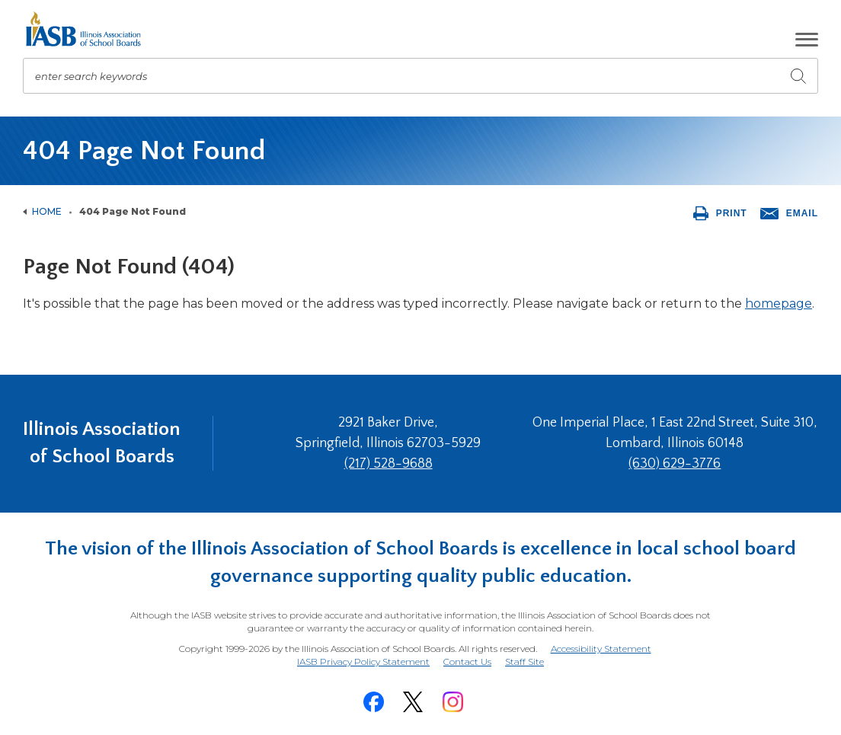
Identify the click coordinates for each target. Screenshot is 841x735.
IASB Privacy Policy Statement (363, 661)
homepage (778, 303)
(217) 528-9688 (388, 463)
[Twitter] (413, 702)
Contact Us (467, 661)
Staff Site (524, 662)
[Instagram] (452, 702)
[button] (806, 39)
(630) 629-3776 (674, 463)
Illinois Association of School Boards (102, 443)
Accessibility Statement (601, 648)
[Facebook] (373, 702)
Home (47, 211)
